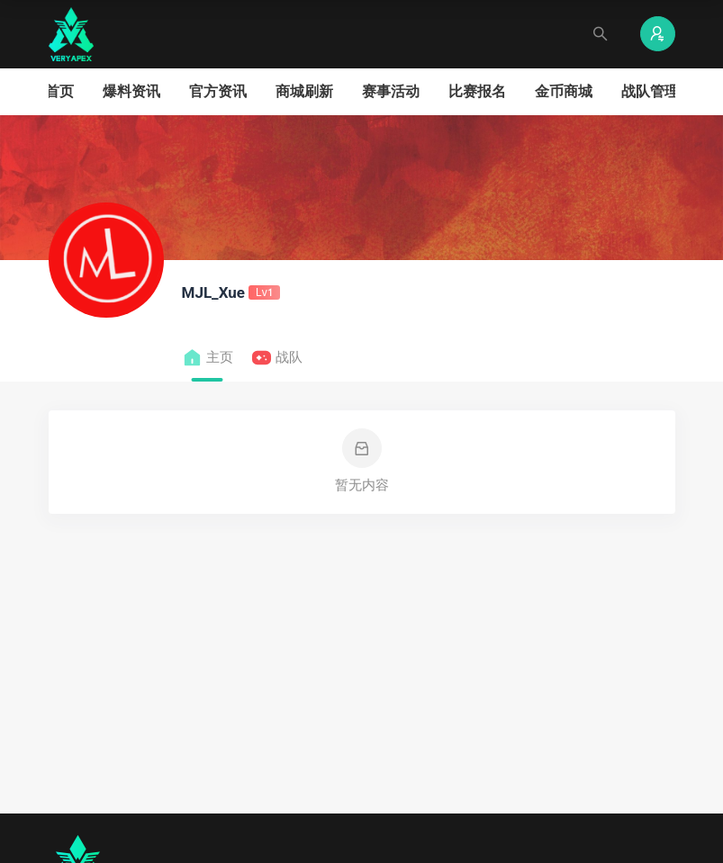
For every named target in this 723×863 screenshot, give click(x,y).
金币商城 (563, 91)
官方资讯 (218, 91)
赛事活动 (391, 91)
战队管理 (650, 91)
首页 (59, 91)
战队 (277, 357)
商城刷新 (304, 91)
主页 (207, 357)
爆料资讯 (131, 91)
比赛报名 (477, 91)
